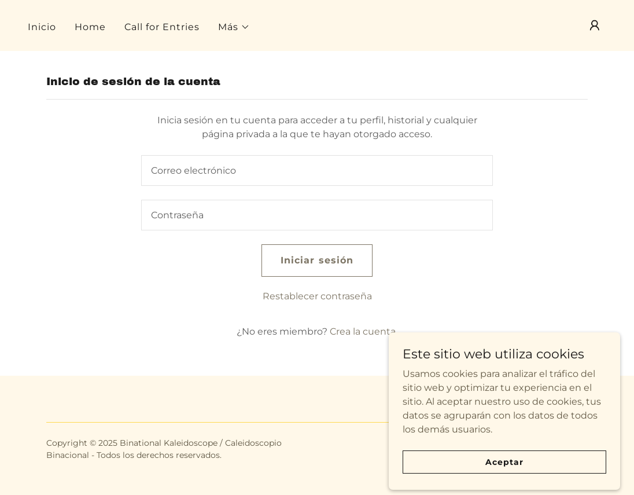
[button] (234, 27)
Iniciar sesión (317, 260)
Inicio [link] (42, 26)
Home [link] (90, 26)
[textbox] (317, 170)
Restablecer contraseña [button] (317, 296)
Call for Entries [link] (162, 26)
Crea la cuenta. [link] (363, 331)
